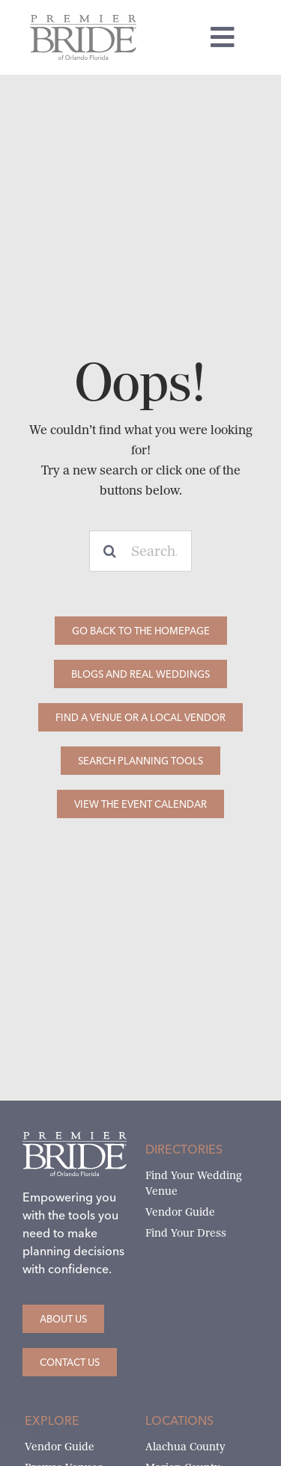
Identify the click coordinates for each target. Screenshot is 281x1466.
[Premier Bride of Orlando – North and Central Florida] (83, 20)
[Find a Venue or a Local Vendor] (140, 717)
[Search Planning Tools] (140, 760)
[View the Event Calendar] (140, 804)
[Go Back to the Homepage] (141, 630)
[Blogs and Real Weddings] (140, 674)
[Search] (109, 551)
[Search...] (141, 551)
